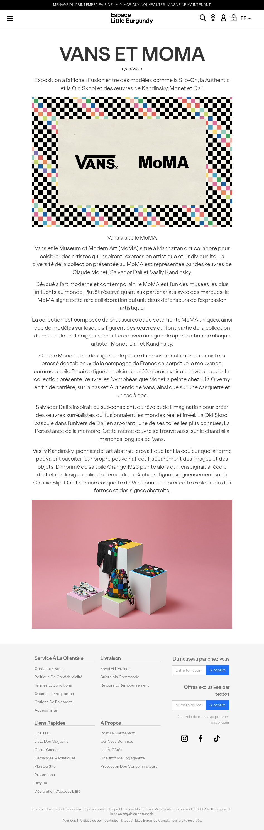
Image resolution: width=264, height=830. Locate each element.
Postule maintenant (118, 733)
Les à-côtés (111, 749)
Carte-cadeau (47, 749)
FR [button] (246, 18)
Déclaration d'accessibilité (57, 791)
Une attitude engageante (123, 758)
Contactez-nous (49, 668)
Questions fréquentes (54, 693)
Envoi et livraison (116, 668)
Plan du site (45, 766)
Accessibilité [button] (46, 710)
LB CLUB (42, 733)
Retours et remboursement (125, 685)
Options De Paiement (53, 702)
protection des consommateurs (129, 766)
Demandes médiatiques (55, 758)
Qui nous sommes (117, 741)
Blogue (41, 783)
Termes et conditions (53, 685)
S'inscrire (217, 670)
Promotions (45, 774)
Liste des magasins (52, 741)
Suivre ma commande (120, 677)
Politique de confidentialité (58, 677)
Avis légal (69, 820)
